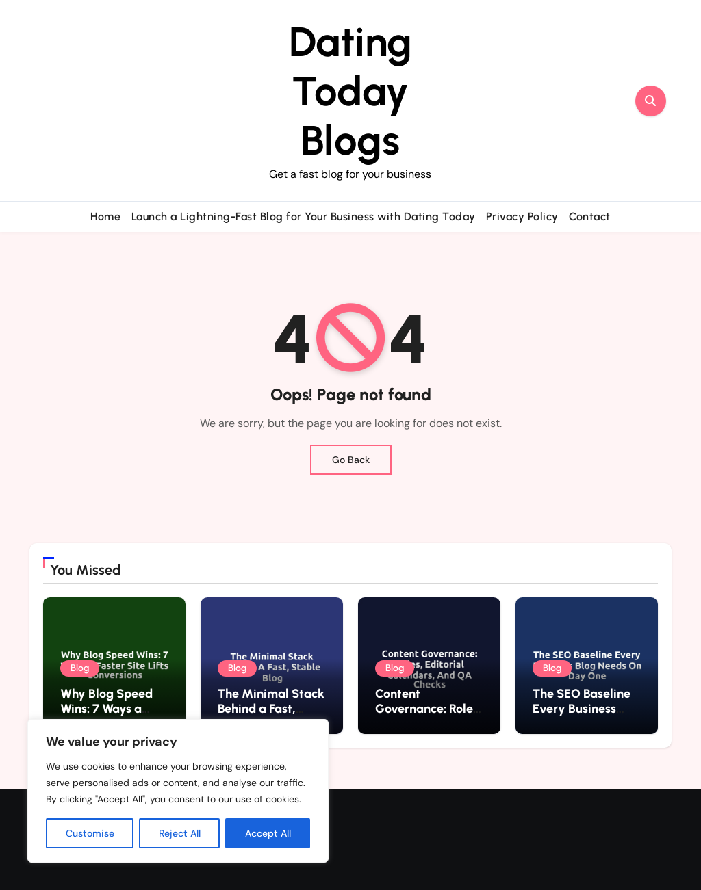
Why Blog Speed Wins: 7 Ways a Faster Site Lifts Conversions (106, 716)
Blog (80, 668)
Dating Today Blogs (350, 91)
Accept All (268, 833)
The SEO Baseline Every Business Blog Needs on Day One (585, 716)
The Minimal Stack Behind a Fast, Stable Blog (271, 708)
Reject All (180, 833)
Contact (590, 216)
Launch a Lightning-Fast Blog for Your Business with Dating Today (303, 216)
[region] (178, 791)
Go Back (351, 460)
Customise (90, 833)
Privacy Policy (522, 216)
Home (105, 216)
